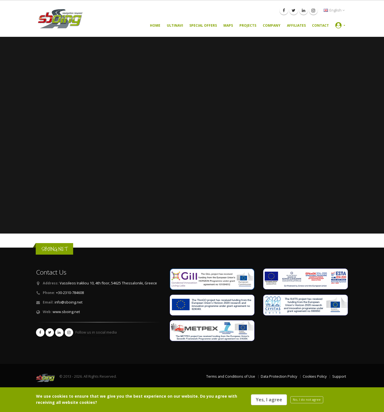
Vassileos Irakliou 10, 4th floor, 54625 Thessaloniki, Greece (108, 283)
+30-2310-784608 (70, 292)
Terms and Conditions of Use (230, 376)
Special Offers (203, 25)
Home (155, 25)
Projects (247, 25)
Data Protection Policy (279, 376)
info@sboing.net (68, 302)
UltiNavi (175, 25)
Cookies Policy (315, 376)
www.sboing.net (66, 311)
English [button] (334, 10)
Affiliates (296, 25)
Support (339, 376)
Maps (228, 25)
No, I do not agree (307, 399)
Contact (320, 25)
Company (271, 25)
